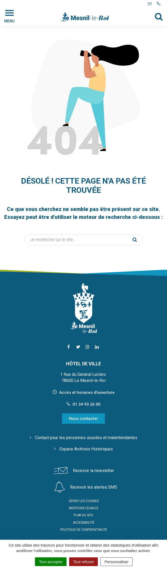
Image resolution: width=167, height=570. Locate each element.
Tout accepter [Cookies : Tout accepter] (51, 561)
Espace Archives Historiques (86, 448)
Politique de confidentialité (83, 530)
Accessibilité (83, 522)
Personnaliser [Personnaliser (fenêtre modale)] (116, 561)
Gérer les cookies (84, 501)
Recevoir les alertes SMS (93, 487)
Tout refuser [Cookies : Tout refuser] (83, 561)
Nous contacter (83, 418)
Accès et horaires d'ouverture (87, 392)
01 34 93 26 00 (83, 404)
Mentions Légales (83, 508)
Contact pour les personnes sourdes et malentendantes (86, 437)
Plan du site (83, 515)
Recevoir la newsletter (93, 470)
